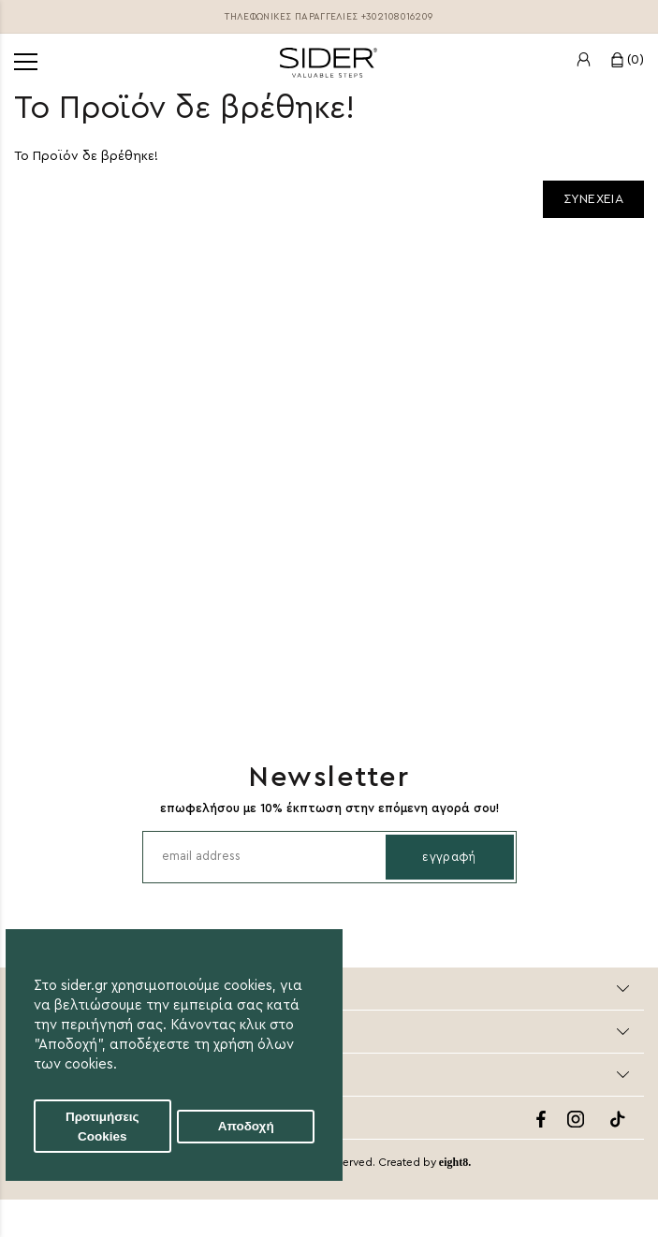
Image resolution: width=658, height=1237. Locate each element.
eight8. (455, 1162)
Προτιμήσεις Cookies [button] (102, 1126)
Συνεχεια (593, 199)
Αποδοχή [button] (246, 1126)
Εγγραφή (448, 857)
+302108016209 (397, 17)
